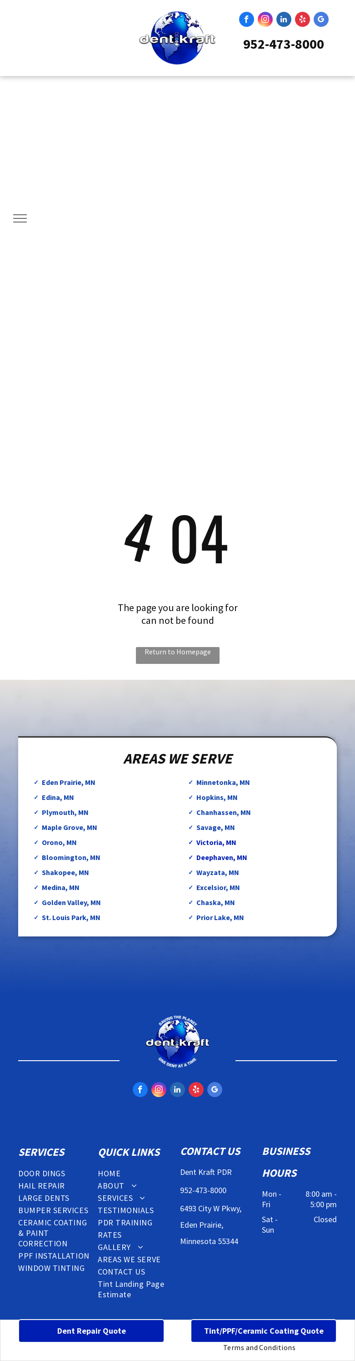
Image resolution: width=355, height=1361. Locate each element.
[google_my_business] (321, 20)
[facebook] (246, 20)
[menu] (20, 218)
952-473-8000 (283, 43)
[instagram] (265, 20)
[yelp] (302, 20)
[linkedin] (283, 20)
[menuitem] (55, 1173)
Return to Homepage (178, 651)
